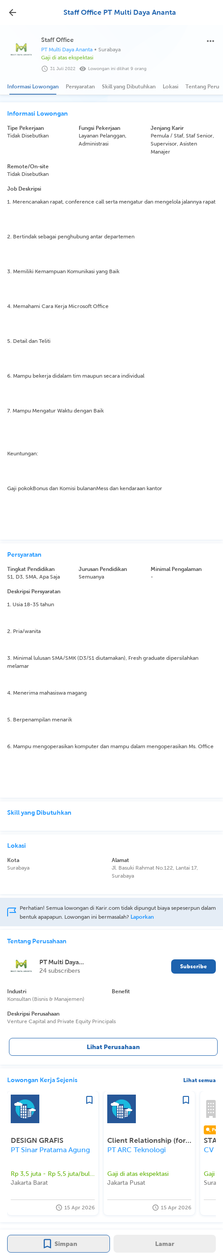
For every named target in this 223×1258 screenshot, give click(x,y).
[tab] (33, 87)
